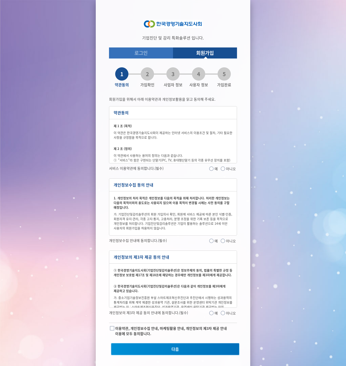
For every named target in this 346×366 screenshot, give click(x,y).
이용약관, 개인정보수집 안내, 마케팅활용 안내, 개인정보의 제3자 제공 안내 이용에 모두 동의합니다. (171, 331)
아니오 (231, 168)
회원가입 (205, 52)
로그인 (141, 52)
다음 (175, 349)
